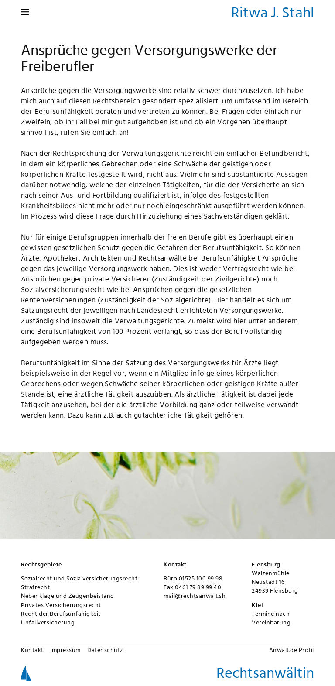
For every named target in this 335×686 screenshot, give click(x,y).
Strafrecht (35, 587)
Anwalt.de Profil (291, 649)
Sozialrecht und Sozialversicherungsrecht (79, 578)
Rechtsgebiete (41, 564)
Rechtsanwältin (265, 672)
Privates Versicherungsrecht (61, 604)
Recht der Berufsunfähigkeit (61, 613)
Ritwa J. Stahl (272, 12)
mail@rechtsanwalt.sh (195, 595)
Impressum (65, 649)
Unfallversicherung (48, 622)
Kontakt (32, 649)
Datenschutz (105, 649)
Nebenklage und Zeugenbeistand (67, 595)
